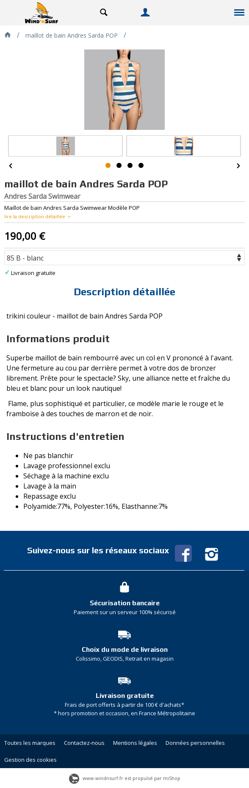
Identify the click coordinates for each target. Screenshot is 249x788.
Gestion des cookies (30, 759)
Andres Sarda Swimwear (42, 196)
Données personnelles (195, 743)
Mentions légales (135, 743)
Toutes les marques (29, 743)
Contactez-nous (84, 743)
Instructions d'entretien (65, 436)
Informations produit (58, 338)
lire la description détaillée (38, 216)
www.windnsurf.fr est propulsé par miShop (124, 778)
